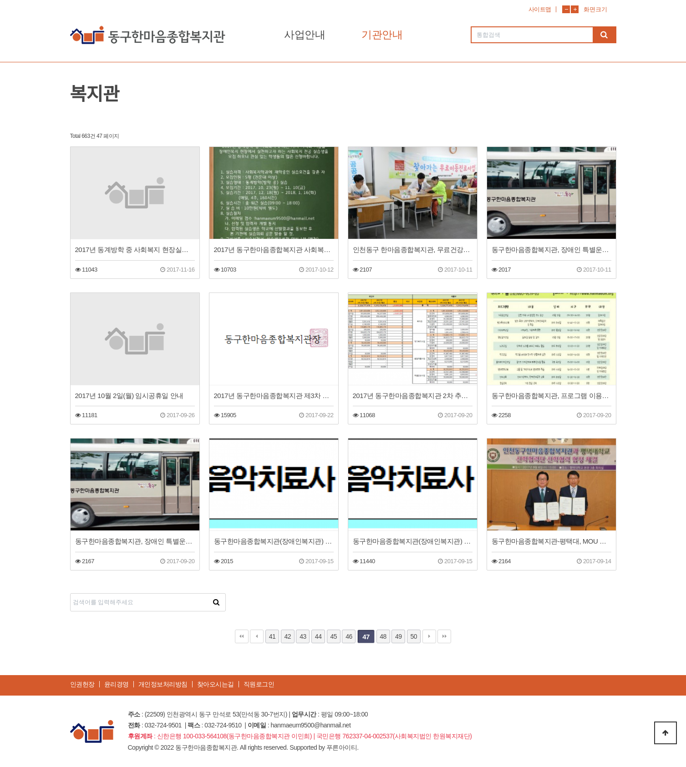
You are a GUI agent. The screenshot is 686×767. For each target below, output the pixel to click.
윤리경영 (116, 684)
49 (398, 636)
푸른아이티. (342, 747)
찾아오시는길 (215, 684)
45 (333, 636)
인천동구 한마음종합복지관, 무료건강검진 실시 (413, 249)
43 (303, 636)
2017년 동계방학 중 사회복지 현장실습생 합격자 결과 (135, 249)
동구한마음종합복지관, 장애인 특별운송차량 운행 (135, 541)
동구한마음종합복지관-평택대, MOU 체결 (551, 541)
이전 (257, 636)
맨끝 (444, 636)
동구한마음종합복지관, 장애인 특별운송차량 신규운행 (551, 249)
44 (318, 636)
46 (349, 636)
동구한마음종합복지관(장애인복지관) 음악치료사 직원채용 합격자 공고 (274, 541)
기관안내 (381, 34)
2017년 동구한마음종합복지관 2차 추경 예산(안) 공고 (413, 395)
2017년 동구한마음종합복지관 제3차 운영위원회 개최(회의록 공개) (274, 395)
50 (414, 636)
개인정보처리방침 (163, 684)
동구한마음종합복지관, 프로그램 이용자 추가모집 (551, 395)
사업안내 (304, 34)
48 (383, 636)
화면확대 (575, 9)
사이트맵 (539, 9)
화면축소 (566, 9)
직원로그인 (259, 684)
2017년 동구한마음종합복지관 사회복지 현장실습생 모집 (274, 249)
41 (272, 636)
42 (288, 636)
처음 (242, 636)
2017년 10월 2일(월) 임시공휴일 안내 (129, 395)
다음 (429, 636)
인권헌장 (82, 684)
